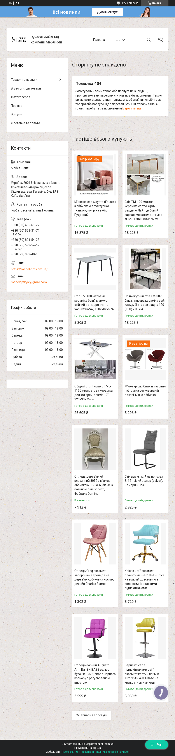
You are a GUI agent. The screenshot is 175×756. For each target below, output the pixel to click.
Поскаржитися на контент (78, 751)
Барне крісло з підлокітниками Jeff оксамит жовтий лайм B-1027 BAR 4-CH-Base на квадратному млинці (142, 673)
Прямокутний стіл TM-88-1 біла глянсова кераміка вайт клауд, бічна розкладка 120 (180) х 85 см (145, 302)
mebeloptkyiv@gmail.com (29, 282)
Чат (156, 745)
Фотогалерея (20, 97)
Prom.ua (108, 743)
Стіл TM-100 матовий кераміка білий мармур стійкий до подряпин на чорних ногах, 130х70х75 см (94, 302)
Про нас (16, 105)
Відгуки (16, 114)
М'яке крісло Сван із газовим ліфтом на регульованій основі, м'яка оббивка (145, 391)
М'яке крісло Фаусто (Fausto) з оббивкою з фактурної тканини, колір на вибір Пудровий (95, 208)
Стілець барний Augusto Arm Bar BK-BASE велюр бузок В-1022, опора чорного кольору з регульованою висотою (95, 673)
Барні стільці (131, 108)
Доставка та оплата (25, 123)
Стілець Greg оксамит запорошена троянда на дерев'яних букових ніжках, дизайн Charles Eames (94, 577)
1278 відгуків (130, 3)
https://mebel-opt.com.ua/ (29, 269)
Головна (99, 39)
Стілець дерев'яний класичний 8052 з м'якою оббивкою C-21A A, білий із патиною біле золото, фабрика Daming (93, 485)
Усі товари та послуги (91, 715)
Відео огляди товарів (26, 88)
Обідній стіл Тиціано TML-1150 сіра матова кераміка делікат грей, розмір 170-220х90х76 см (93, 393)
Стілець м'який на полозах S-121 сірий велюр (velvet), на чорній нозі (144, 481)
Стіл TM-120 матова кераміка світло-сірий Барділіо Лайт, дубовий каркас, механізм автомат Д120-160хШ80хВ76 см (143, 210)
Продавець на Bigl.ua (87, 747)
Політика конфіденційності (113, 751)
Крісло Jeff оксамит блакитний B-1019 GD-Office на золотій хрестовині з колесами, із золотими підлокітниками (144, 579)
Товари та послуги (24, 79)
